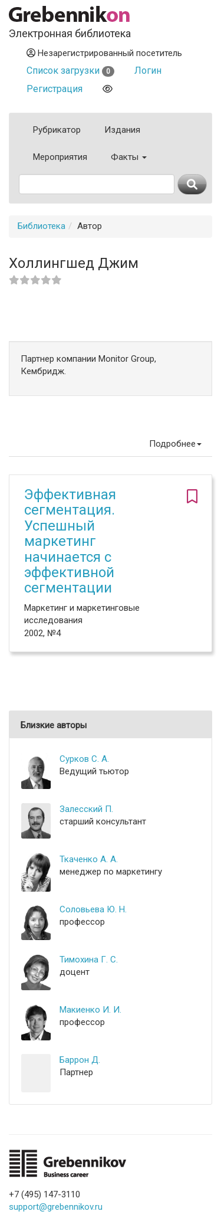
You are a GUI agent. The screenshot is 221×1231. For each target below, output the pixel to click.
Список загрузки (70, 70)
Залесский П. (86, 809)
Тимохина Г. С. (89, 959)
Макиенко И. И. (90, 1009)
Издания (122, 130)
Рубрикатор (57, 130)
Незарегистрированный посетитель (104, 53)
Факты (129, 157)
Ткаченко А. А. (89, 859)
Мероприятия (60, 157)
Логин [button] (147, 70)
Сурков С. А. (84, 759)
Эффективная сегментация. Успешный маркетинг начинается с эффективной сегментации (70, 541)
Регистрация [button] (55, 88)
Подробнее (175, 443)
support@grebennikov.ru (56, 1206)
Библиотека (41, 226)
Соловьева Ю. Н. (93, 909)
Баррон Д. (80, 1060)
